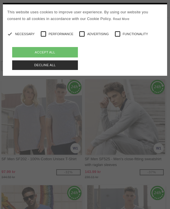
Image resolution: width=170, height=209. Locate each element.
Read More (121, 19)
